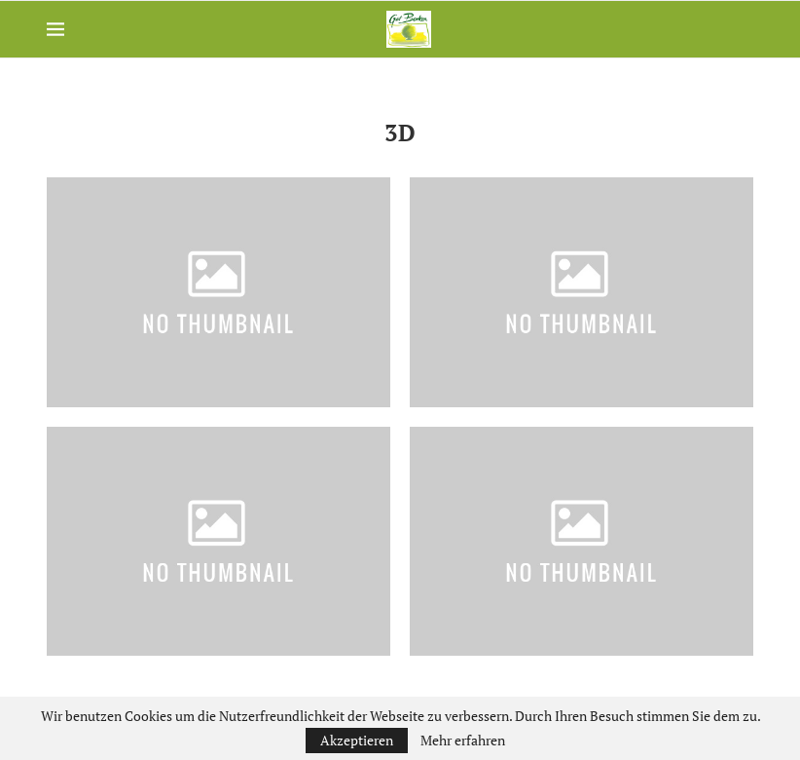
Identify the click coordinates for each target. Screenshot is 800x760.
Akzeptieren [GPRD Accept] (356, 740)
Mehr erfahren (462, 740)
